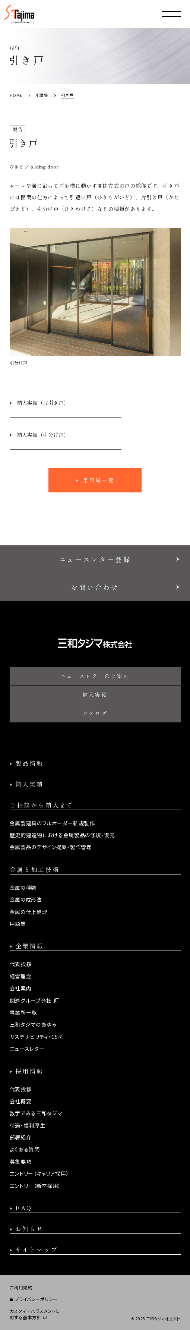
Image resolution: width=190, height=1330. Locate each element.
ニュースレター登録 (95, 559)
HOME (16, 95)
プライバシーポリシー (36, 1299)
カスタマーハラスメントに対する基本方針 (35, 1314)
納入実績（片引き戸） (43, 402)
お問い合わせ (95, 587)
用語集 (41, 95)
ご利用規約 (21, 1287)
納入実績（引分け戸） (43, 434)
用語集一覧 (98, 480)
